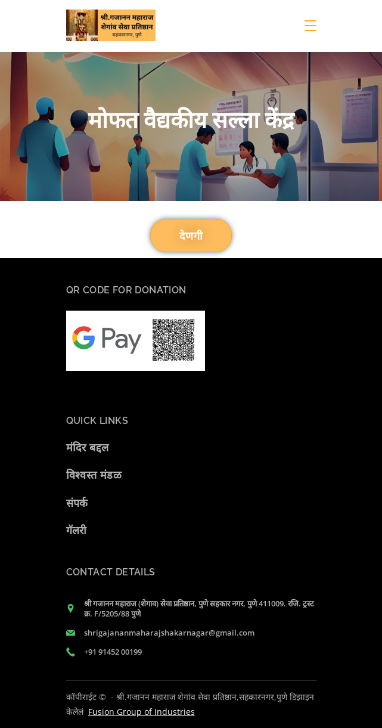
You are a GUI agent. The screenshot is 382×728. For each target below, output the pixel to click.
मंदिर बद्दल (87, 447)
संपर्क (77, 502)
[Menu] (310, 26)
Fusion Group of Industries (141, 711)
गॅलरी (76, 530)
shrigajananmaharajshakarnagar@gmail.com (169, 632)
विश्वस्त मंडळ (94, 474)
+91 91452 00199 (113, 651)
